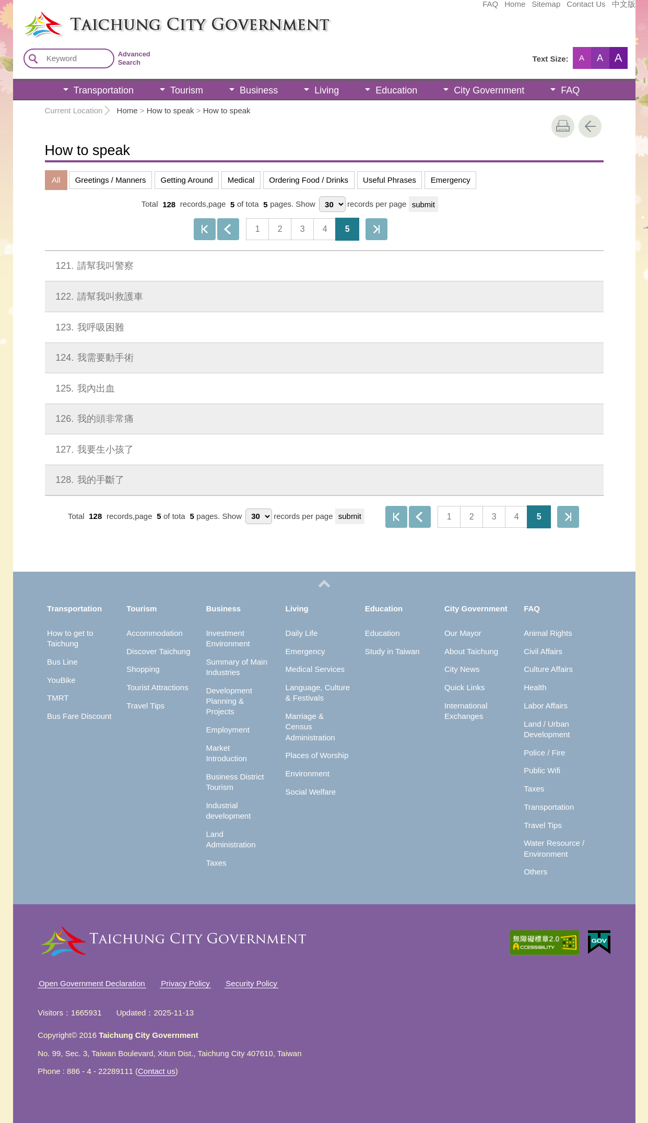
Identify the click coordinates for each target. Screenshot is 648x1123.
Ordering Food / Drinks (308, 179)
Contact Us (507, 9)
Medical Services (315, 669)
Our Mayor (462, 633)
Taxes (216, 862)
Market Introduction (226, 753)
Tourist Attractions (157, 687)
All (56, 179)
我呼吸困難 (87, 327)
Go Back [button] (590, 126)
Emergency (450, 179)
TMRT (57, 697)
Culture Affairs (548, 669)
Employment (227, 729)
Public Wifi (542, 770)
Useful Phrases (389, 179)
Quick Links (464, 687)
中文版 (545, 9)
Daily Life (302, 633)
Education (396, 90)
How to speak (170, 110)
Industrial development (228, 810)
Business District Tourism (235, 781)
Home (436, 9)
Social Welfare (311, 791)
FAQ (412, 9)
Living (326, 90)
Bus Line (62, 661)
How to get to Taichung (70, 638)
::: (16, 14)
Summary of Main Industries (236, 667)
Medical (241, 179)
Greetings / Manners (110, 179)
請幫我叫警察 (92, 265)
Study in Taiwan (392, 651)
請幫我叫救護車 (97, 296)
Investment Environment (228, 638)
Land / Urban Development (547, 729)
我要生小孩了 (92, 449)
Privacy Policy (185, 983)
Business (259, 90)
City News (462, 669)
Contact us (156, 1071)
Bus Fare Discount (79, 716)
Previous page (228, 229)
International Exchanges (466, 710)
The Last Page (376, 229)
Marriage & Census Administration (310, 727)
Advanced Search (134, 58)
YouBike (61, 680)
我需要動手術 (92, 357)
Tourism (186, 90)
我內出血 (83, 388)
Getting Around (187, 179)
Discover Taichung (158, 651)
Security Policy (251, 983)
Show (305, 204)
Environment (307, 773)
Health (535, 687)
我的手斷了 (87, 479)
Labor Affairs (546, 705)
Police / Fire (544, 752)
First (205, 229)
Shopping (142, 669)
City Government (489, 90)
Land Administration (230, 839)
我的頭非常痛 (92, 418)
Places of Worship (317, 755)
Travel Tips (145, 705)
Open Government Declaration (92, 983)
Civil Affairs (543, 651)
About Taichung (471, 651)
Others (535, 871)
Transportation (104, 90)
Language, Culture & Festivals (318, 692)
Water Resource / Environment (554, 848)
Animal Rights (548, 633)
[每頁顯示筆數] (332, 204)
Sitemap (467, 9)
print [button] (562, 126)
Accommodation (154, 633)
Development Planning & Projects (229, 701)
